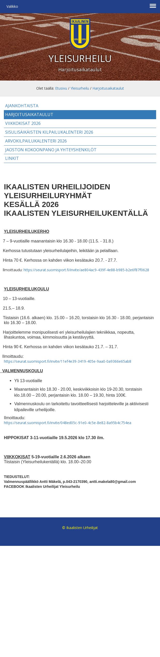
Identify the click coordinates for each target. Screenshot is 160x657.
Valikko (12, 6)
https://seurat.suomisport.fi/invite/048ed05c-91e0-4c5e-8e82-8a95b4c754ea (67, 422)
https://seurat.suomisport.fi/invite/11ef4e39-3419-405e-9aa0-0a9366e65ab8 (67, 361)
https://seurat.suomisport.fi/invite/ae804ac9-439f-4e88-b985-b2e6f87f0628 (86, 269)
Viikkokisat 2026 (23, 123)
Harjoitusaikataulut (108, 88)
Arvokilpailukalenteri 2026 (36, 141)
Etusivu (61, 88)
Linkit (12, 158)
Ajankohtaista (21, 106)
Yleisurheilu (79, 88)
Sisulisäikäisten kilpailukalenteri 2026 (49, 132)
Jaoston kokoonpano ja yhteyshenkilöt (51, 150)
